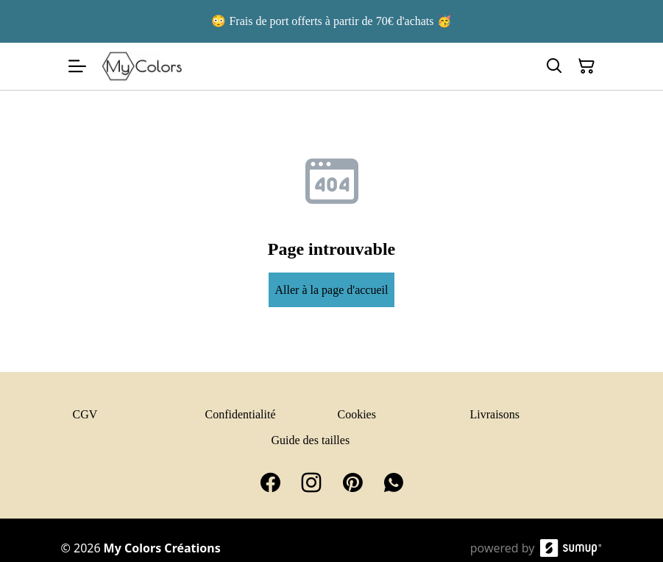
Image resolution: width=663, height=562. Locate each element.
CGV (85, 414)
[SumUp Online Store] (571, 548)
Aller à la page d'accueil (332, 290)
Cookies (357, 414)
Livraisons (495, 414)
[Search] (554, 66)
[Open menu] (77, 66)
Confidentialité (240, 414)
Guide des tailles (311, 440)
